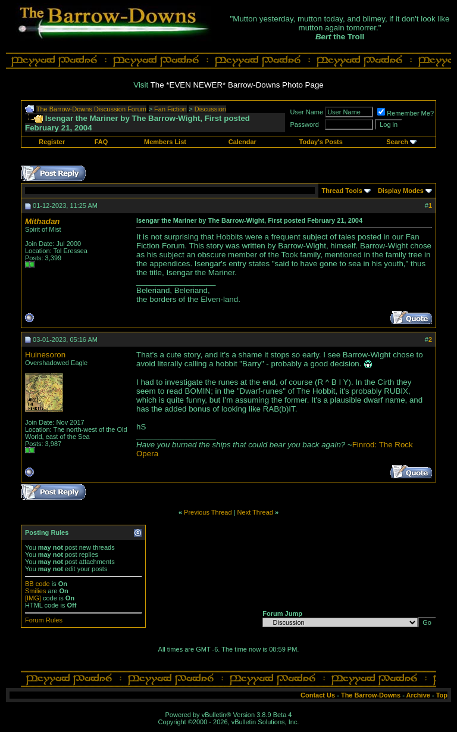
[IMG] (33, 598)
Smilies (35, 590)
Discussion (210, 109)
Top (441, 695)
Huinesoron (45, 354)
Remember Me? (405, 113)
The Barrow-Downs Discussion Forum (91, 109)
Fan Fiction (170, 109)
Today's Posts (321, 141)
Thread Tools (342, 190)
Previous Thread (208, 512)
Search (397, 141)
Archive (418, 695)
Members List (165, 141)
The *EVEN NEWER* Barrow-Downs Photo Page (237, 84)
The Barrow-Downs (370, 695)
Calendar (242, 141)
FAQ (101, 141)
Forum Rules (43, 620)
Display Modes (401, 190)
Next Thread (255, 512)
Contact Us (318, 695)
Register (52, 141)
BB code (37, 583)
